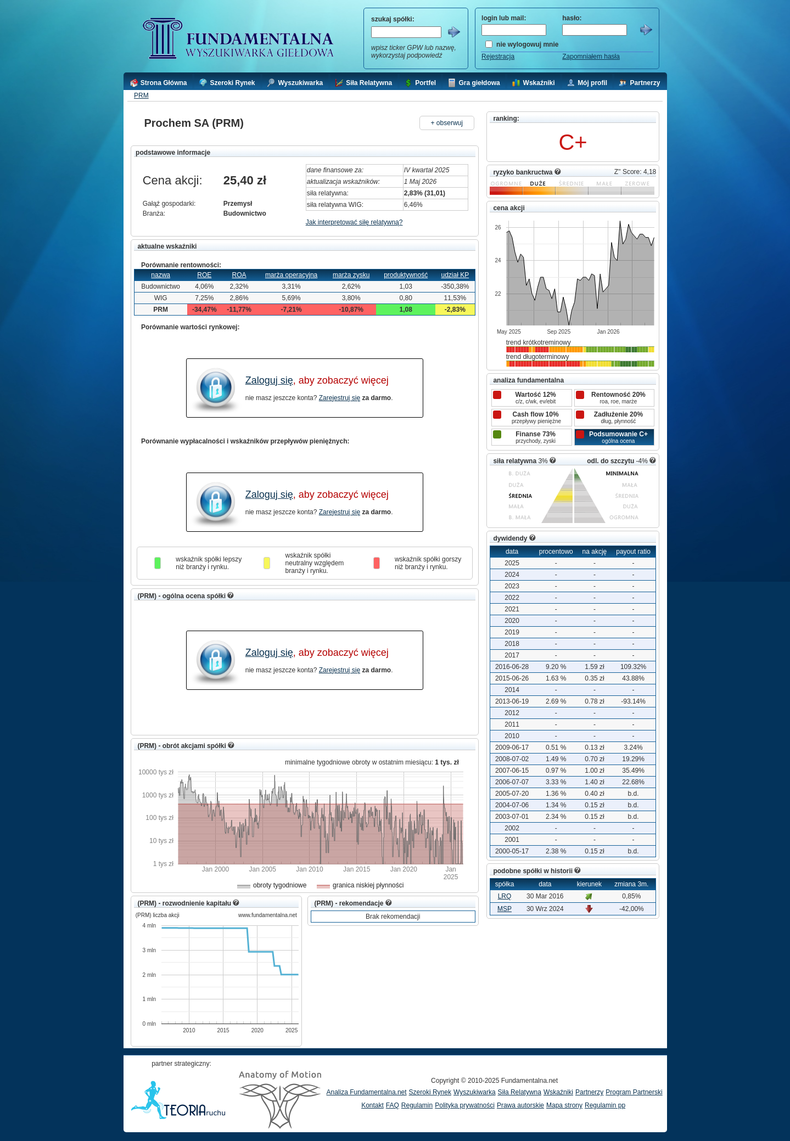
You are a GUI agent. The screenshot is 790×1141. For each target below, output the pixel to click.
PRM (141, 95)
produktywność (406, 275)
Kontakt (372, 1105)
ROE (204, 275)
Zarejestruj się (339, 398)
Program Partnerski (634, 1092)
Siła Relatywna (519, 1092)
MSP (504, 909)
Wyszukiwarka (474, 1092)
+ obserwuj (447, 123)
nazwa (160, 275)
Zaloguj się (269, 380)
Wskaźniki (558, 1092)
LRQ (505, 896)
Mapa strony (564, 1105)
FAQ (392, 1105)
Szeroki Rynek (430, 1092)
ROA (239, 275)
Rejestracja (497, 56)
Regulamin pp (605, 1105)
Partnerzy (589, 1092)
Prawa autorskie (520, 1105)
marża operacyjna (291, 275)
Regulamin (417, 1105)
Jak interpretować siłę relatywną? (354, 222)
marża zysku (351, 275)
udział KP (455, 275)
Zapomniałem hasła (591, 56)
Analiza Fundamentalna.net (367, 1092)
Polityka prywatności (465, 1105)
